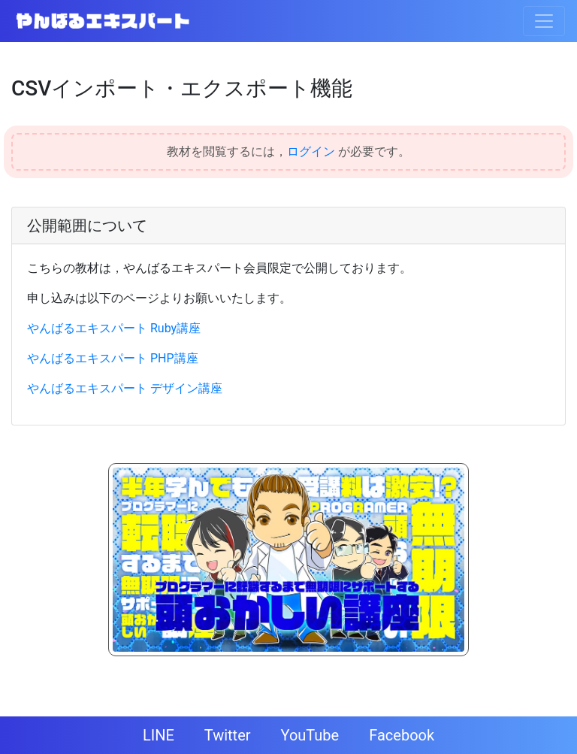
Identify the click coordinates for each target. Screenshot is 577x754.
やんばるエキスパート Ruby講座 (114, 328)
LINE (158, 735)
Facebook (401, 735)
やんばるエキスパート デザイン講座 (124, 388)
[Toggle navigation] (544, 21)
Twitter (227, 735)
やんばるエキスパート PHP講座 (112, 358)
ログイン (311, 151)
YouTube (310, 735)
